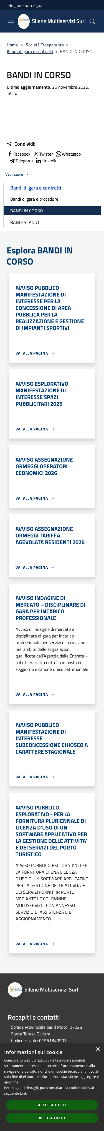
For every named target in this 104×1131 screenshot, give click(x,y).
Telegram (21, 160)
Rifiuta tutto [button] (52, 1118)
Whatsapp (68, 154)
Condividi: (21, 144)
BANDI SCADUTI (25, 222)
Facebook (19, 154)
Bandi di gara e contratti (30, 51)
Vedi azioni (17, 174)
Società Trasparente (45, 44)
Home (12, 44)
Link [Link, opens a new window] (23, 1093)
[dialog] (52, 1087)
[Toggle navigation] (11, 21)
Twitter (43, 154)
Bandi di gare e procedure (34, 199)
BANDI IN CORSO (26, 210)
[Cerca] (92, 21)
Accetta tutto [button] (52, 1105)
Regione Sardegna (25, 5)
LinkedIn (46, 160)
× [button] (98, 1049)
